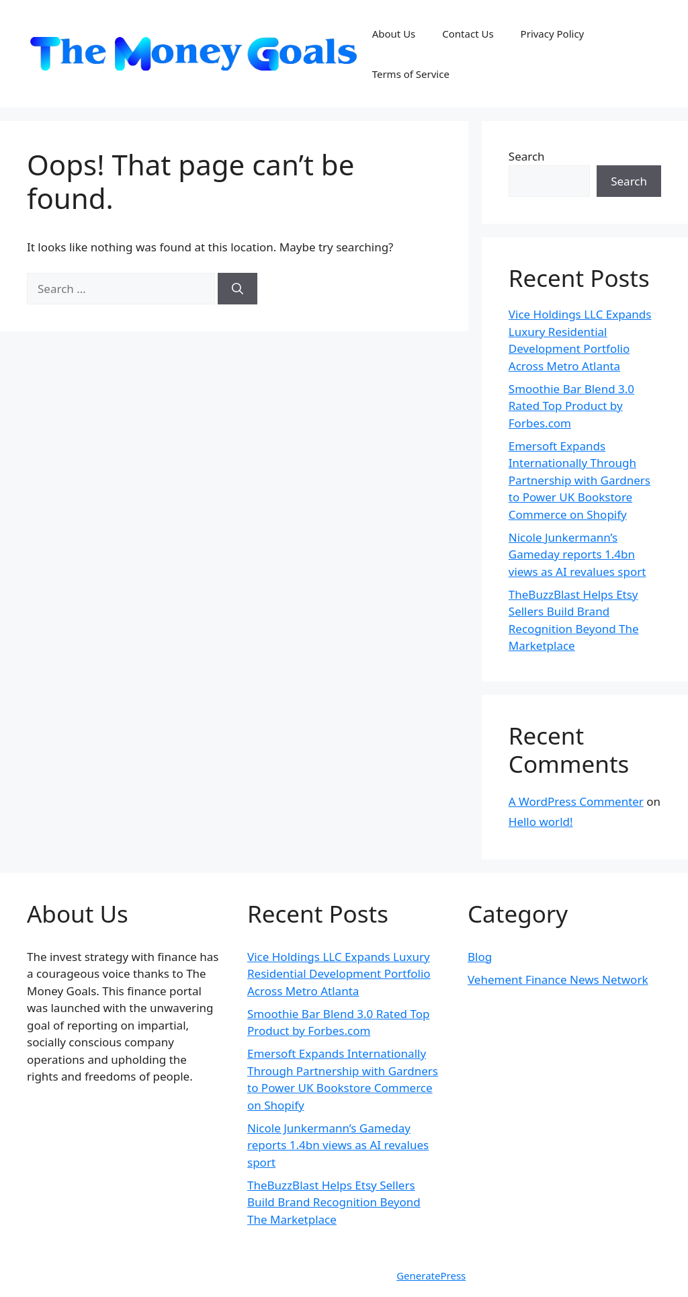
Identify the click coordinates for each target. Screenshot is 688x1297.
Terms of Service (410, 74)
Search (527, 156)
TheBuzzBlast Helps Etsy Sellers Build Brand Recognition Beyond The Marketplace (334, 1202)
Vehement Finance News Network (558, 979)
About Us (394, 33)
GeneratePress (431, 1275)
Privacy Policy (553, 33)
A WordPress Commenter (576, 801)
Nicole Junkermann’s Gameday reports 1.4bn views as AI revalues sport (577, 554)
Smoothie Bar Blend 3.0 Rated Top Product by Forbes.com (571, 406)
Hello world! (541, 821)
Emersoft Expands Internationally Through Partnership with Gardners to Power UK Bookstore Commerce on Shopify (579, 480)
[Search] (237, 289)
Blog (480, 956)
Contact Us (467, 33)
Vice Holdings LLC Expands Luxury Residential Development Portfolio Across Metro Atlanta (339, 974)
